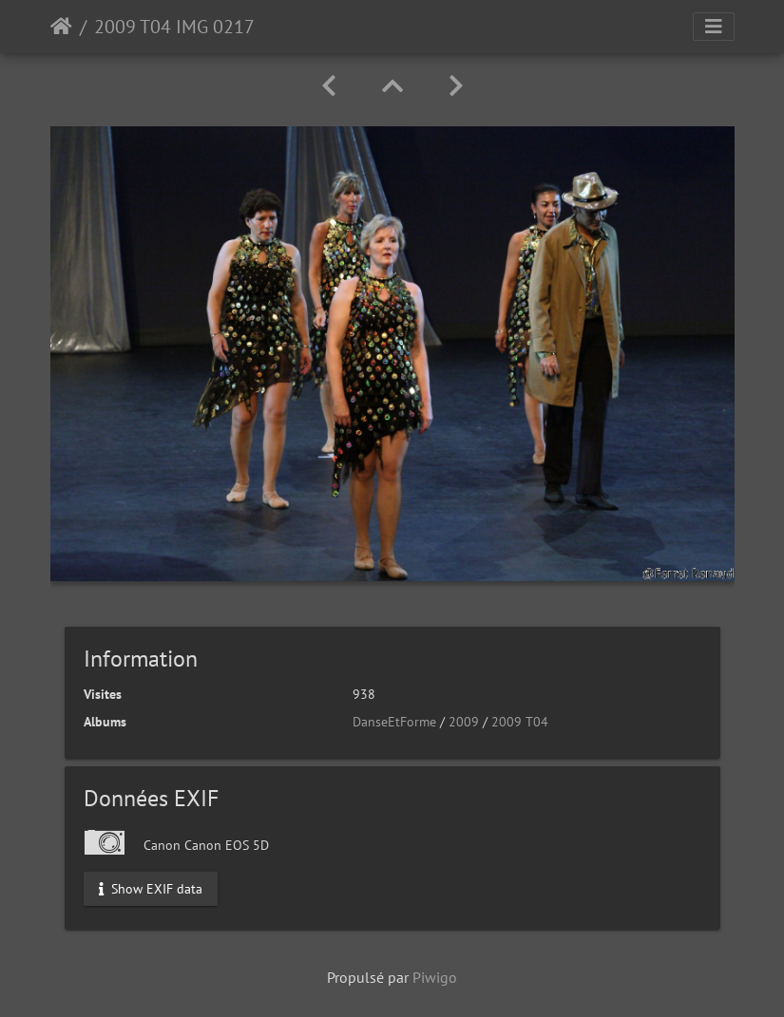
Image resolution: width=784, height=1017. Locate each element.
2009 (464, 721)
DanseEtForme (394, 721)
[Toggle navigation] (714, 26)
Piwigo (434, 977)
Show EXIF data (150, 888)
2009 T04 (519, 721)
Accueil (61, 26)
